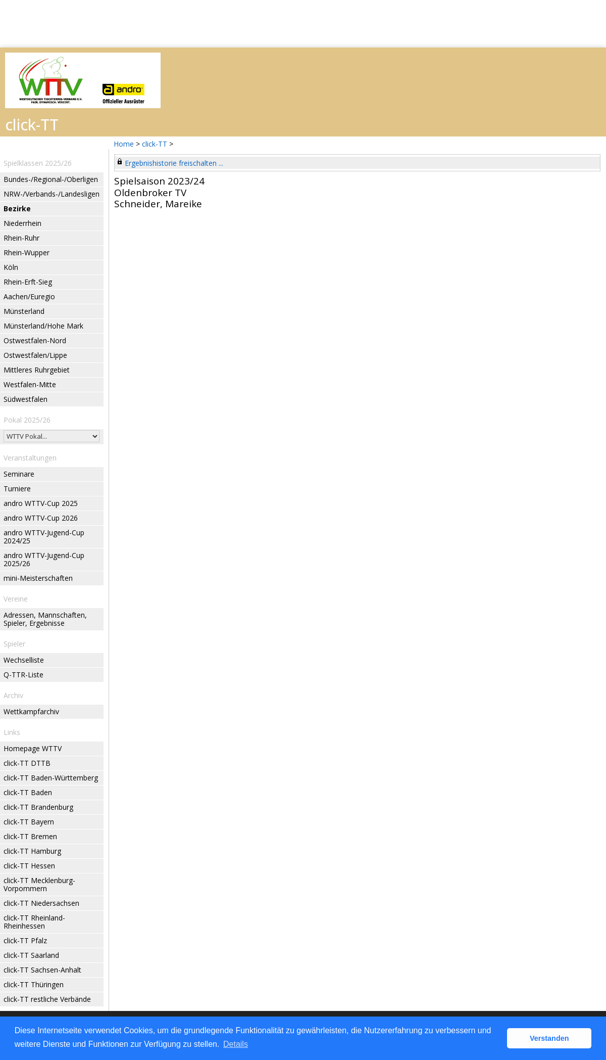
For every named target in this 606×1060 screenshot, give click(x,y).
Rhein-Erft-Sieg (28, 282)
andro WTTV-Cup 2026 (41, 518)
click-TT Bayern (29, 821)
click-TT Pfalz (25, 940)
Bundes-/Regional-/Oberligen (51, 179)
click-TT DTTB (27, 763)
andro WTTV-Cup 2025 (41, 503)
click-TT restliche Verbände (47, 999)
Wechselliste (24, 660)
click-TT (154, 144)
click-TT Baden (28, 792)
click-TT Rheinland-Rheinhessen (34, 922)
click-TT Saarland (31, 955)
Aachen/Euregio (29, 296)
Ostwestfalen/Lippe (35, 355)
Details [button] (235, 1044)
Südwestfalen (25, 399)
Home (124, 144)
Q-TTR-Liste (23, 674)
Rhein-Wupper (26, 252)
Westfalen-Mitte (30, 384)
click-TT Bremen (30, 836)
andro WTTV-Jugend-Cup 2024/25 (44, 536)
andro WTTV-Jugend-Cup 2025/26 (44, 559)
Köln (11, 267)
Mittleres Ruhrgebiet (37, 370)
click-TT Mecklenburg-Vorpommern (39, 884)
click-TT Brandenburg (38, 807)
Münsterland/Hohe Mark (43, 326)
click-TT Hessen (29, 865)
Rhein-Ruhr (21, 238)
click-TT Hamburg (32, 851)
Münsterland (24, 311)
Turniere (17, 488)
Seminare (19, 474)
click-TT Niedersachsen (41, 903)
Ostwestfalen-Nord (35, 340)
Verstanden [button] (549, 1038)
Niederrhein (22, 223)
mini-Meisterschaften (38, 578)
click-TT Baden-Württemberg (51, 777)
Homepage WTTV (33, 748)
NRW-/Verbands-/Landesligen (51, 194)
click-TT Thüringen (34, 984)
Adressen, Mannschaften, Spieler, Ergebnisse (45, 619)
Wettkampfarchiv (31, 711)
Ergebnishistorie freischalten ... (174, 163)
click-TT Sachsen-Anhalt (42, 970)
